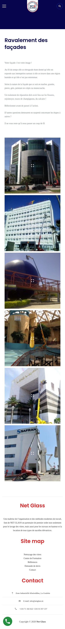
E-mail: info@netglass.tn (31, 601)
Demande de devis (32, 566)
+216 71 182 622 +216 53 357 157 (31, 609)
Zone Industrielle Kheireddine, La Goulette (31, 593)
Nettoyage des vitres (32, 554)
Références (32, 562)
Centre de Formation (32, 558)
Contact (32, 570)
